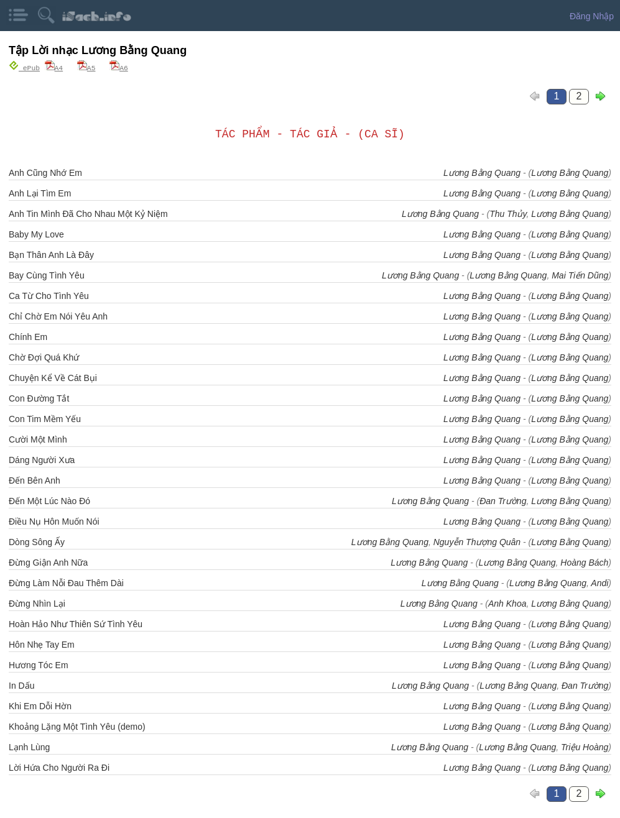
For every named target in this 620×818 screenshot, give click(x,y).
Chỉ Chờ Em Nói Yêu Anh (58, 316)
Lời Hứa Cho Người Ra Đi (59, 767)
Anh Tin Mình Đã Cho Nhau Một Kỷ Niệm (88, 213)
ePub (24, 67)
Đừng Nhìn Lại (37, 603)
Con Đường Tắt (39, 398)
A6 (118, 67)
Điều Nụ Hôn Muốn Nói (54, 521)
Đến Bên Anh (34, 480)
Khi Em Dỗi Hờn (40, 705)
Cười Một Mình (38, 439)
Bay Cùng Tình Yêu (47, 275)
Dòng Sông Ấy (37, 541)
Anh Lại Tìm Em (40, 193)
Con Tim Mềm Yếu (45, 418)
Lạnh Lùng (29, 746)
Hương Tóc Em (38, 664)
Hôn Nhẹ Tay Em (42, 644)
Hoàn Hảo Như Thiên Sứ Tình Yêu (75, 623)
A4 (54, 67)
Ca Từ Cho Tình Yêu (49, 295)
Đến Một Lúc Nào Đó (49, 500)
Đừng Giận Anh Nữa (48, 562)
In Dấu (21, 685)
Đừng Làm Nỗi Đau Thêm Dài (66, 582)
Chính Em (28, 336)
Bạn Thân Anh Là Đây (51, 254)
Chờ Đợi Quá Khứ (44, 357)
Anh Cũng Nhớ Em (45, 172)
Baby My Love (36, 234)
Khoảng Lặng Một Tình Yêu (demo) (77, 726)
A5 (86, 67)
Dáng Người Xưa (42, 459)
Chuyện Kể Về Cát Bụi (53, 377)
